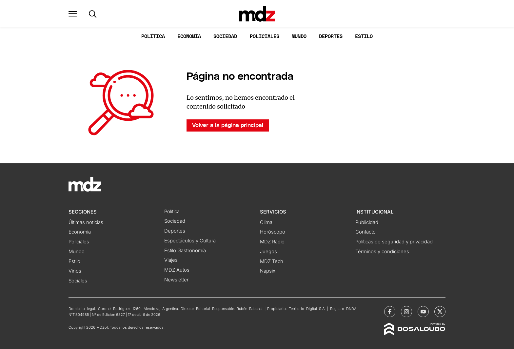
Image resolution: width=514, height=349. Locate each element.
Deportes (331, 36)
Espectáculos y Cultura (190, 241)
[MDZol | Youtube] (423, 311)
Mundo (299, 36)
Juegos (268, 252)
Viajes (171, 260)
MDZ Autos (176, 270)
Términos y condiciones (382, 252)
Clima (266, 222)
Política (153, 36)
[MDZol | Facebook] (390, 311)
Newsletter (176, 280)
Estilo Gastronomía (185, 251)
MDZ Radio (272, 242)
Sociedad (225, 36)
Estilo (364, 36)
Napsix (267, 271)
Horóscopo (272, 232)
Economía (189, 36)
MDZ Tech (271, 261)
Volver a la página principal (227, 125)
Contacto (365, 232)
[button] (73, 14)
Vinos (75, 271)
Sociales (78, 281)
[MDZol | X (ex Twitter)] (440, 311)
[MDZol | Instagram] (406, 311)
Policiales (264, 36)
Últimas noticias (86, 222)
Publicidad (366, 222)
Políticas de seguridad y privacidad (394, 242)
